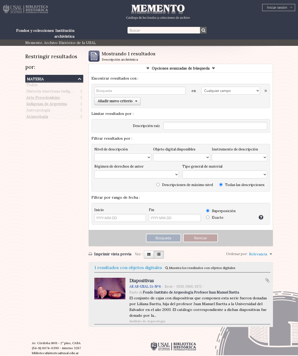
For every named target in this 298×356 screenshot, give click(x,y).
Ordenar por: (236, 254)
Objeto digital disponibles (174, 149)
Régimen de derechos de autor (119, 166)
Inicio (99, 210)
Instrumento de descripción (235, 149)
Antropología (38, 111)
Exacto (214, 217)
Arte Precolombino (43, 98)
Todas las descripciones (242, 185)
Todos (31, 86)
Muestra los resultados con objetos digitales (200, 268)
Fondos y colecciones (35, 30)
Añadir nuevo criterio (117, 101)
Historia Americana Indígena (51, 92)
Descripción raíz (146, 126)
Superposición (221, 211)
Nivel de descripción (111, 149)
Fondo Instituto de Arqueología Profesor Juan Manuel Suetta (191, 292)
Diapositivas (141, 280)
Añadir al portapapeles (267, 280)
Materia (35, 78)
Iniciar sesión (277, 7)
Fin (151, 210)
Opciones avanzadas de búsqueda (180, 68)
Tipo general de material (202, 166)
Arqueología (37, 117)
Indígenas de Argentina (46, 105)
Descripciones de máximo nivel (184, 185)
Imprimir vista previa (110, 254)
